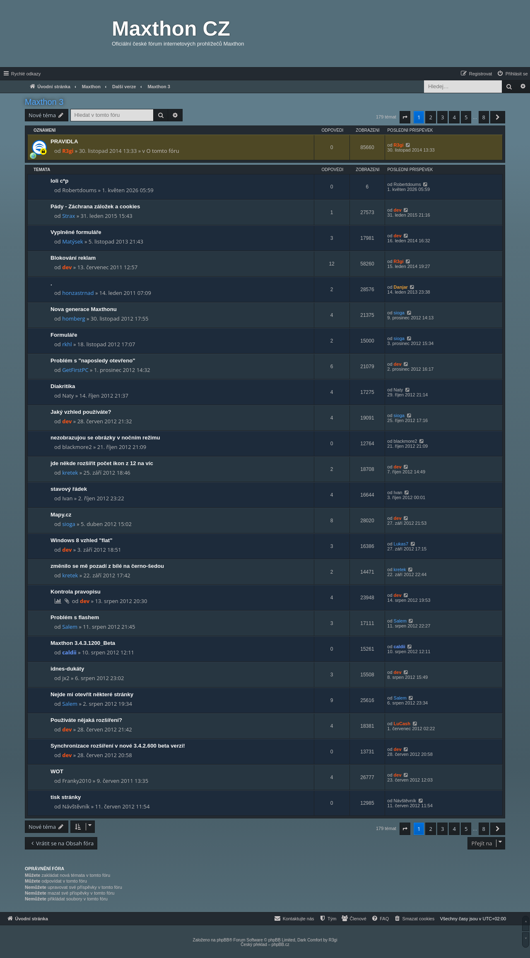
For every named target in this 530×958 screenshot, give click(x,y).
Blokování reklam (73, 258)
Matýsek (72, 241)
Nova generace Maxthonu (84, 309)
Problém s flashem (75, 617)
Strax (68, 216)
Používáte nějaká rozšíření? (86, 720)
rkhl (67, 344)
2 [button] (430, 117)
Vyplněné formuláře (76, 232)
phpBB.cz (280, 944)
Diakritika (63, 386)
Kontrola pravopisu (76, 592)
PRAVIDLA (64, 141)
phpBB (223, 940)
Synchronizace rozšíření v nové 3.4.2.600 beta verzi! (118, 746)
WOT (57, 771)
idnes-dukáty (67, 669)
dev (398, 210)
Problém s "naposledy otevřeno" (93, 360)
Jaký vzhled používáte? (81, 412)
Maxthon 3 (44, 101)
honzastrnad (78, 293)
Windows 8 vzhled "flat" (81, 540)
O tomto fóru (162, 150)
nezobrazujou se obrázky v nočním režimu (105, 437)
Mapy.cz (61, 515)
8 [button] (483, 117)
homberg (73, 318)
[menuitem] (512, 74)
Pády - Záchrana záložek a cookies (95, 206)
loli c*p (59, 181)
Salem (69, 626)
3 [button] (442, 117)
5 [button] (466, 117)
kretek (70, 472)
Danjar (401, 287)
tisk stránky (66, 797)
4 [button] (454, 117)
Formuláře (64, 335)
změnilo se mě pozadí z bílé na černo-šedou (107, 566)
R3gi (67, 150)
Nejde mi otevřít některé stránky (92, 694)
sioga (399, 312)
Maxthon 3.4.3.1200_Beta (83, 643)
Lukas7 (401, 543)
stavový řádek (69, 489)
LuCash (402, 723)
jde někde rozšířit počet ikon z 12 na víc (102, 463)
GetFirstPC (75, 370)
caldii (69, 652)
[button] (405, 117)
